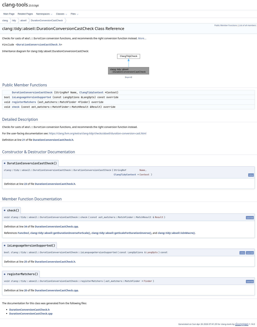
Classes (61, 13)
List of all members (247, 25)
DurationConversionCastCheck (47, 20)
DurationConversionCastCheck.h (39, 44)
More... (142, 38)
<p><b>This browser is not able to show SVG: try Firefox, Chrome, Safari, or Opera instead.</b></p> (128, 64)
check (15, 106)
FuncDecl (23, 233)
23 (25, 184)
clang (5, 20)
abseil (23, 20)
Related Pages (25, 13)
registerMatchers (24, 102)
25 (25, 261)
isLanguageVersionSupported (31, 97)
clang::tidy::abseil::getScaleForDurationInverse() (121, 233)
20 (25, 290)
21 (23, 139)
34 (25, 226)
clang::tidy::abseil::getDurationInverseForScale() (60, 233)
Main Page (8, 13)
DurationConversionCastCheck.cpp (56, 226)
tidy (14, 20)
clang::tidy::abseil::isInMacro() (176, 233)
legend (128, 77)
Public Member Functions (225, 25)
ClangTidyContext (91, 92)
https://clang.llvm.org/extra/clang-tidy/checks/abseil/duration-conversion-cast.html (97, 133)
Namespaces (44, 13)
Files (75, 13)
